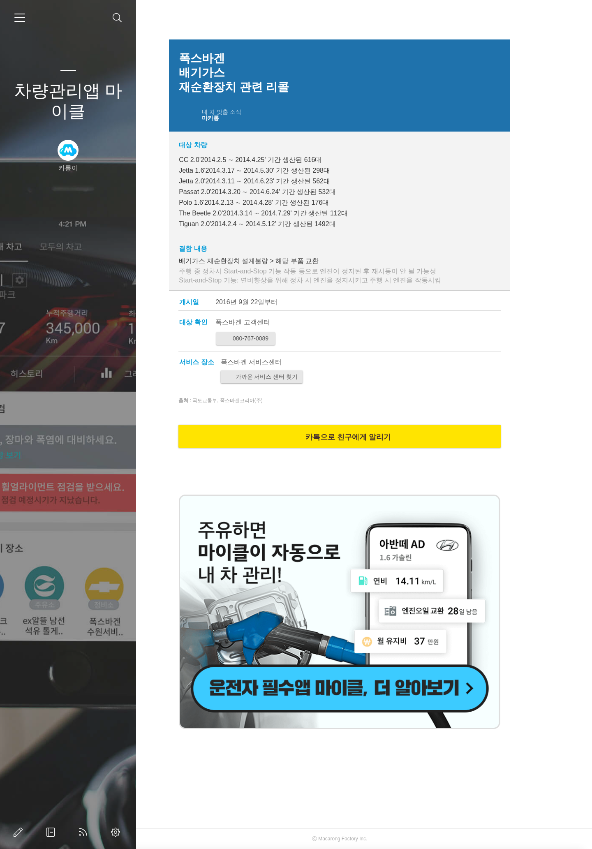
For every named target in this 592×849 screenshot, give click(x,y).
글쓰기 (20, 832)
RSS (85, 832)
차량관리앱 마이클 (68, 101)
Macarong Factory (363, 839)
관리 (117, 832)
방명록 (52, 832)
